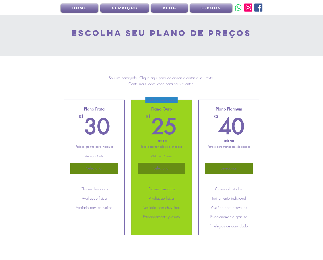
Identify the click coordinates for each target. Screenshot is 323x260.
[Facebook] (258, 8)
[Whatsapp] (238, 8)
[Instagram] (248, 8)
